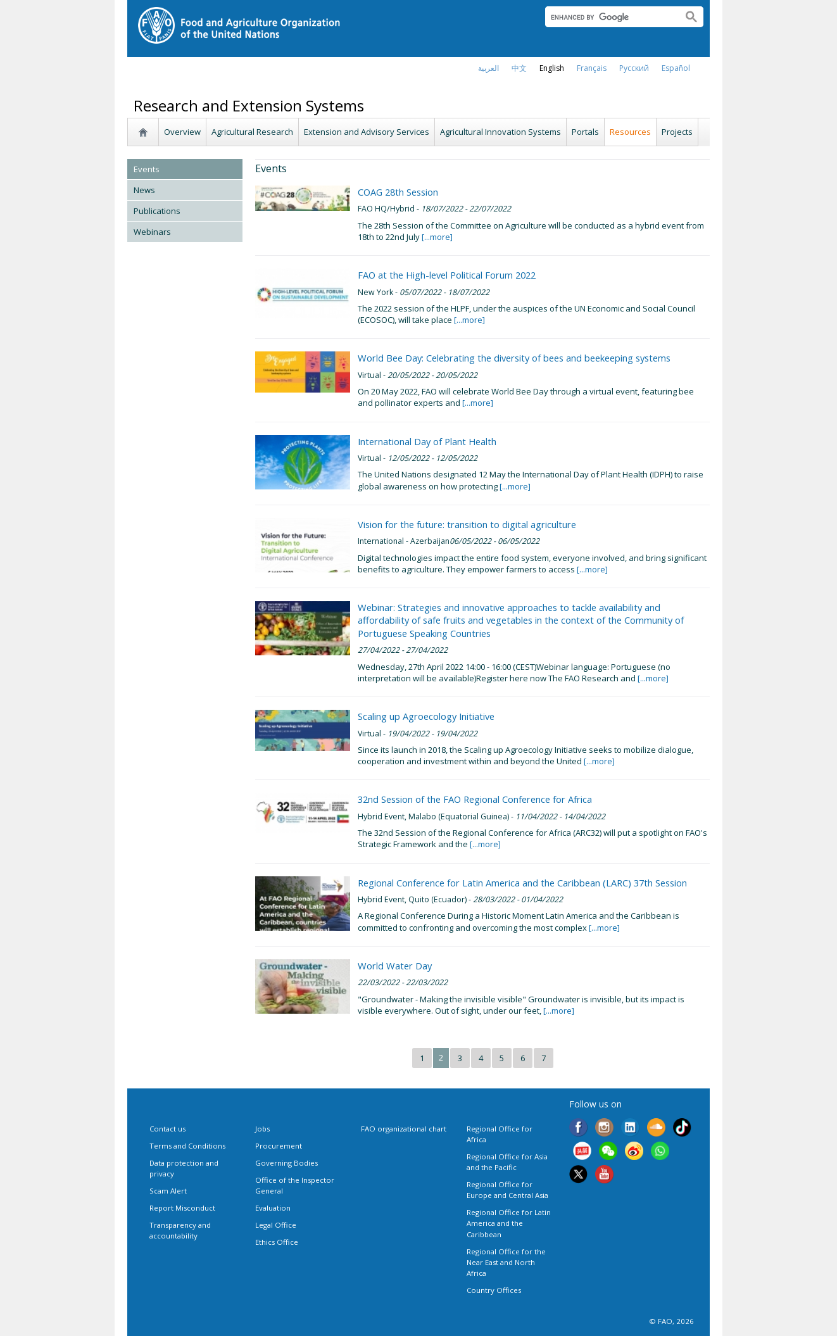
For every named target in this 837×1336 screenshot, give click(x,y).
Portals (585, 131)
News (144, 190)
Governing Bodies (286, 1163)
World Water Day (395, 965)
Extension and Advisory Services (366, 131)
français (592, 68)
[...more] (436, 237)
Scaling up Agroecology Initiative (426, 716)
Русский (634, 68)
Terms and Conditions (187, 1145)
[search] (609, 17)
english (551, 68)
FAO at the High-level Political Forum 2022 (447, 274)
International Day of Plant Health (427, 441)
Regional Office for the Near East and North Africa (506, 1262)
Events (147, 169)
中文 (519, 68)
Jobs (262, 1128)
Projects (677, 131)
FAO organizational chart (403, 1128)
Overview (182, 131)
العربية (488, 68)
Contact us (167, 1128)
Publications (157, 211)
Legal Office (275, 1225)
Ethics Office (276, 1242)
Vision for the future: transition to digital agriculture (467, 524)
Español (676, 68)
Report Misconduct (182, 1208)
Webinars (152, 231)
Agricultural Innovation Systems (500, 131)
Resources (630, 131)
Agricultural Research (252, 131)
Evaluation (273, 1208)
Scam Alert (168, 1190)
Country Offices (494, 1290)
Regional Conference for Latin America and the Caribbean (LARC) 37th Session (522, 882)
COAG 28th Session (398, 192)
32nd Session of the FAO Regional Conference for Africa (475, 799)
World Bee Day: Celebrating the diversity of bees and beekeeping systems (514, 357)
